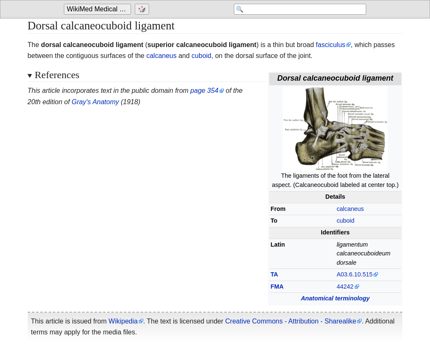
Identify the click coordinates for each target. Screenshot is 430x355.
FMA (276, 286)
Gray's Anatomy (95, 101)
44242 (345, 286)
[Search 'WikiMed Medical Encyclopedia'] (299, 9)
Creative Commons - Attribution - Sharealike (290, 321)
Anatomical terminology (335, 298)
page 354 (204, 90)
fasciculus (330, 44)
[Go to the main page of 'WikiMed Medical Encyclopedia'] (98, 9)
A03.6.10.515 (355, 274)
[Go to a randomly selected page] (143, 9)
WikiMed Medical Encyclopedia (99, 9)
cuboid (201, 55)
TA (274, 274)
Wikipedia (123, 321)
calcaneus (161, 55)
